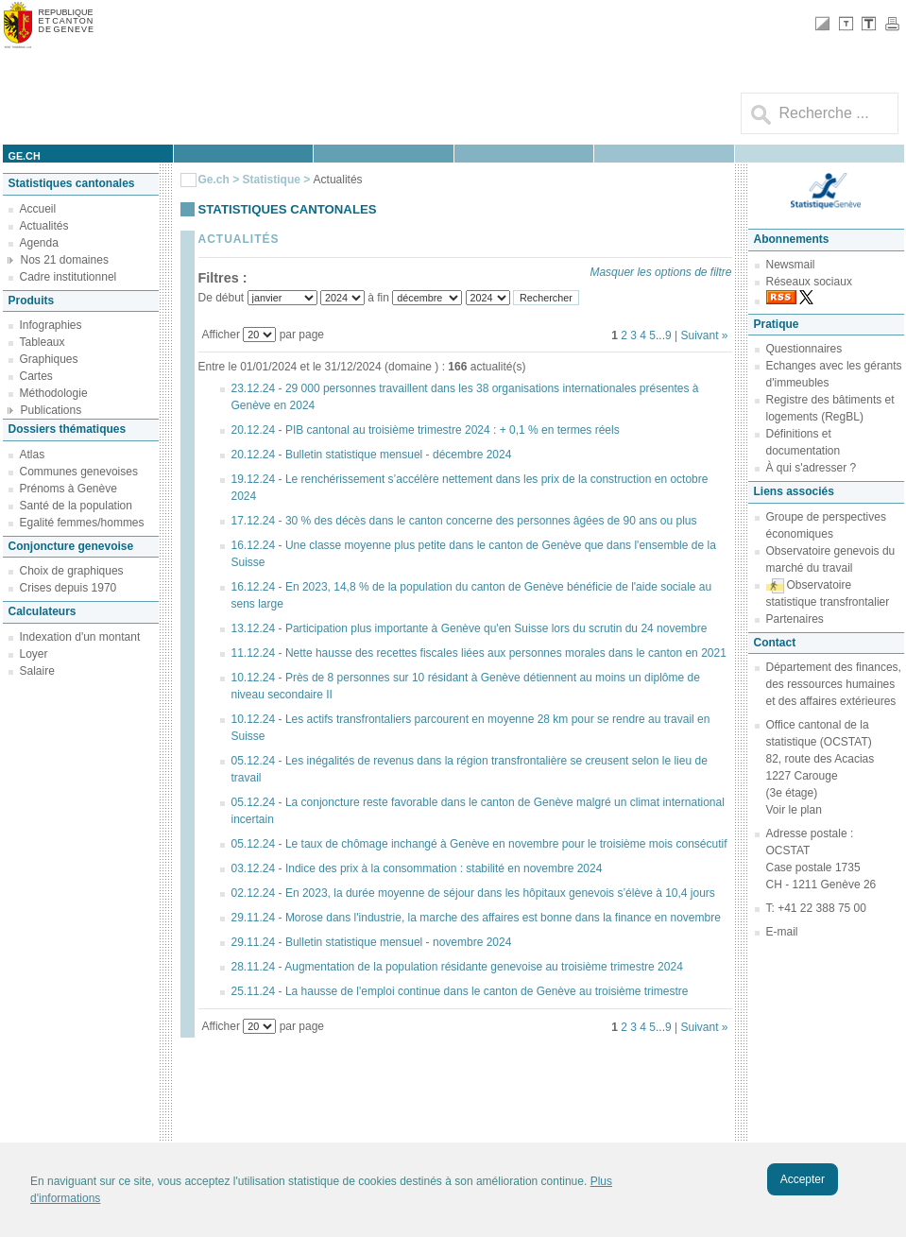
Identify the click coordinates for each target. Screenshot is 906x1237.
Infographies (51, 325)
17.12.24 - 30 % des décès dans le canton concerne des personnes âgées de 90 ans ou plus (464, 520)
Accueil (38, 208)
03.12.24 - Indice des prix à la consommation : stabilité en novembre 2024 (417, 868)
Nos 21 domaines (65, 259)
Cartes (36, 376)
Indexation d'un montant (80, 637)
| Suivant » (701, 335)
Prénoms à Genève (68, 488)
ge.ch (25, 156)
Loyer (34, 654)
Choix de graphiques (72, 570)
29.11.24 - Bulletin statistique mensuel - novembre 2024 (371, 942)
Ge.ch (214, 179)
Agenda (39, 242)
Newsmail (790, 264)
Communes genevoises (79, 471)
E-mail (782, 931)
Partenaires (795, 619)
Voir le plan (794, 809)
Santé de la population (76, 505)
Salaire (37, 671)
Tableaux (42, 342)
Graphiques (49, 359)
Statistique (271, 179)
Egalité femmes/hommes (82, 522)
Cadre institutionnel (68, 276)
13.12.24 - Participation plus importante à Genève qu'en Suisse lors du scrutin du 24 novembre (469, 628)
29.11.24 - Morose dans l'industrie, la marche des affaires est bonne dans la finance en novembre (476, 917)
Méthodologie (54, 393)
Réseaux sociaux (809, 281)
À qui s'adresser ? (811, 467)
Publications (51, 410)
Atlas (32, 454)
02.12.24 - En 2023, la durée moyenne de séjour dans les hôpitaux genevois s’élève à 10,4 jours (473, 893)
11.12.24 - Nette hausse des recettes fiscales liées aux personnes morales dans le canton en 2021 (479, 653)
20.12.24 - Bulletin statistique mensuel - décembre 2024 (371, 454)
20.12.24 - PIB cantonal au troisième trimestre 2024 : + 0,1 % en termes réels (425, 430)
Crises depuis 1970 (68, 587)
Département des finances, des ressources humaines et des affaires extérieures (833, 684)
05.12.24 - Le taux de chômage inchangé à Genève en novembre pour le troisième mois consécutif (479, 843)
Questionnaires (804, 348)
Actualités (44, 225)
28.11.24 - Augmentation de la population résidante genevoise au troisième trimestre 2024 (457, 966)
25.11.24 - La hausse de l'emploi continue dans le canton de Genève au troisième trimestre (460, 991)
